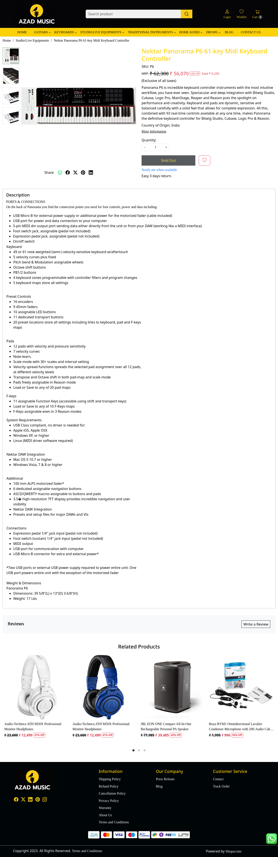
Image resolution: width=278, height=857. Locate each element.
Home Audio (190, 32)
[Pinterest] (37, 800)
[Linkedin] (30, 800)
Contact (218, 779)
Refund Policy (108, 786)
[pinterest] (83, 172)
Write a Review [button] (255, 624)
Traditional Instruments (151, 32)
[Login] (227, 14)
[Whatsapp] (60, 172)
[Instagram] (45, 800)
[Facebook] (16, 800)
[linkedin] (91, 172)
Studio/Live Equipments (102, 32)
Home (22, 32)
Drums (213, 32)
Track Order (221, 786)
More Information (154, 131)
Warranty (105, 808)
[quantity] (155, 147)
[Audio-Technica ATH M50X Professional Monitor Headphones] (36, 687)
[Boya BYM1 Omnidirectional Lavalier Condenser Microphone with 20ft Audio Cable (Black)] (241, 687)
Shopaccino (234, 851)
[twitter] (75, 172)
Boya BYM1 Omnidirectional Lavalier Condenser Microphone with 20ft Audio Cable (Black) (241, 727)
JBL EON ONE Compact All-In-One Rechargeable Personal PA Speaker (166, 726)
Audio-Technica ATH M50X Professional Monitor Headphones (32, 726)
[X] (23, 800)
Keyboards (65, 32)
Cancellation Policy (112, 793)
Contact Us (251, 32)
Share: (49, 172)
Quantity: (149, 140)
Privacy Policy (109, 801)
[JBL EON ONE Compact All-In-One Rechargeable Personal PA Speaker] (173, 687)
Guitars (42, 32)
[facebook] (68, 172)
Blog (229, 32)
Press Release (165, 779)
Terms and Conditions (114, 822)
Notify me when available (159, 170)
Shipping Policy (110, 779)
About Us (105, 815)
